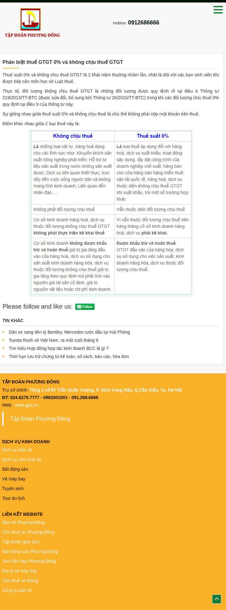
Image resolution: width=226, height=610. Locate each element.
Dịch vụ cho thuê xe (21, 459)
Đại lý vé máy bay (19, 570)
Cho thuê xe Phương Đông (29, 532)
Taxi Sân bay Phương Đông (29, 561)
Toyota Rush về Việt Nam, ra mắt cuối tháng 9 (53, 340)
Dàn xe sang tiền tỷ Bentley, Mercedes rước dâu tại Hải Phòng (69, 332)
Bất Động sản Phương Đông (30, 551)
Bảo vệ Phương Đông (23, 522)
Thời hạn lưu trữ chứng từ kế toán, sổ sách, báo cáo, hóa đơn (69, 356)
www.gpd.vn (27, 405)
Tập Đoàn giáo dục (21, 541)
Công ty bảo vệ (17, 590)
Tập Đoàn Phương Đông (40, 419)
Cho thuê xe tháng (20, 580)
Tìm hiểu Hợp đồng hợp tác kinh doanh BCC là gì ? (59, 348)
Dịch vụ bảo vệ (17, 449)
